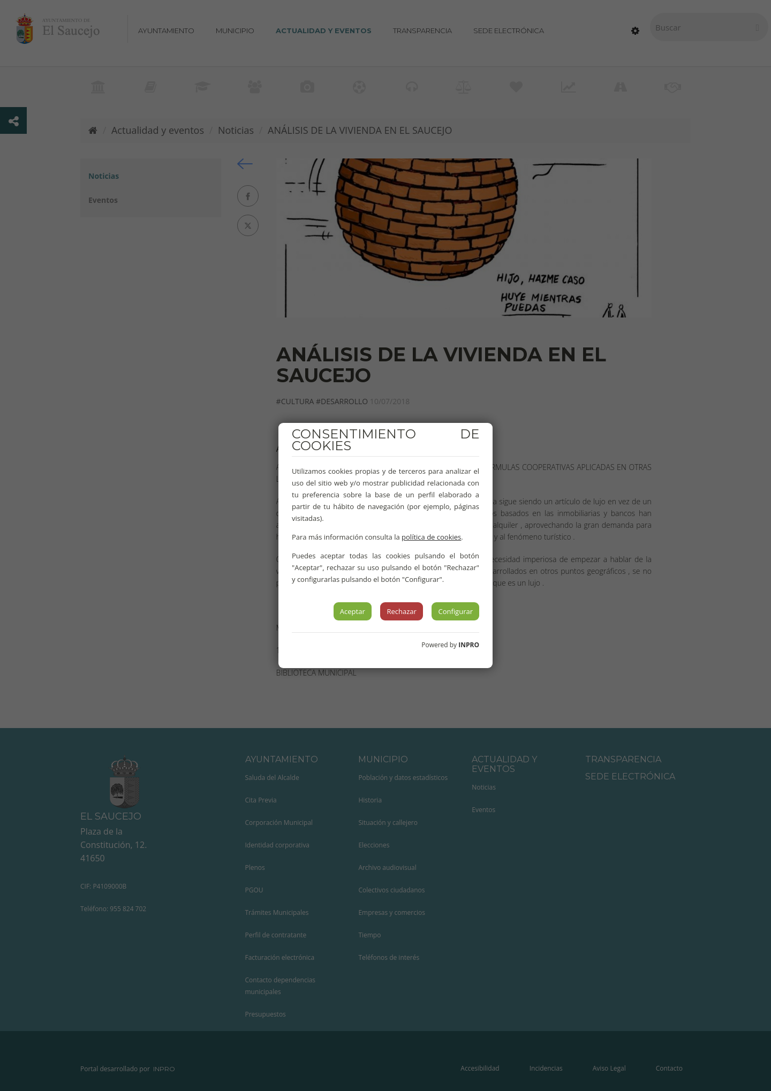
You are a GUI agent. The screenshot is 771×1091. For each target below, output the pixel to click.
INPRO (468, 644)
